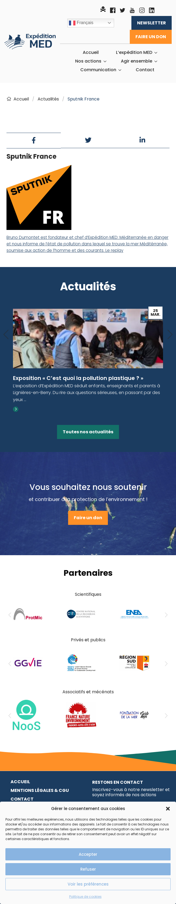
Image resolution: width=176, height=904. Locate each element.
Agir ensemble (136, 61)
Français (81, 23)
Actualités (48, 99)
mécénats (103, 692)
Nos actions (88, 61)
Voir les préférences (88, 884)
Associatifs (73, 692)
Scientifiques (88, 594)
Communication (98, 70)
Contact (145, 70)
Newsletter (151, 23)
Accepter (88, 854)
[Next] (170, 334)
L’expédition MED (134, 52)
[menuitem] (91, 52)
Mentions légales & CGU (40, 790)
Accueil (91, 52)
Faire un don (150, 37)
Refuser (88, 869)
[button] (168, 808)
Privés (77, 640)
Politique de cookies (85, 896)
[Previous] (6, 334)
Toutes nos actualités (88, 432)
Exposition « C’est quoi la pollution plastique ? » (78, 378)
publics (97, 640)
